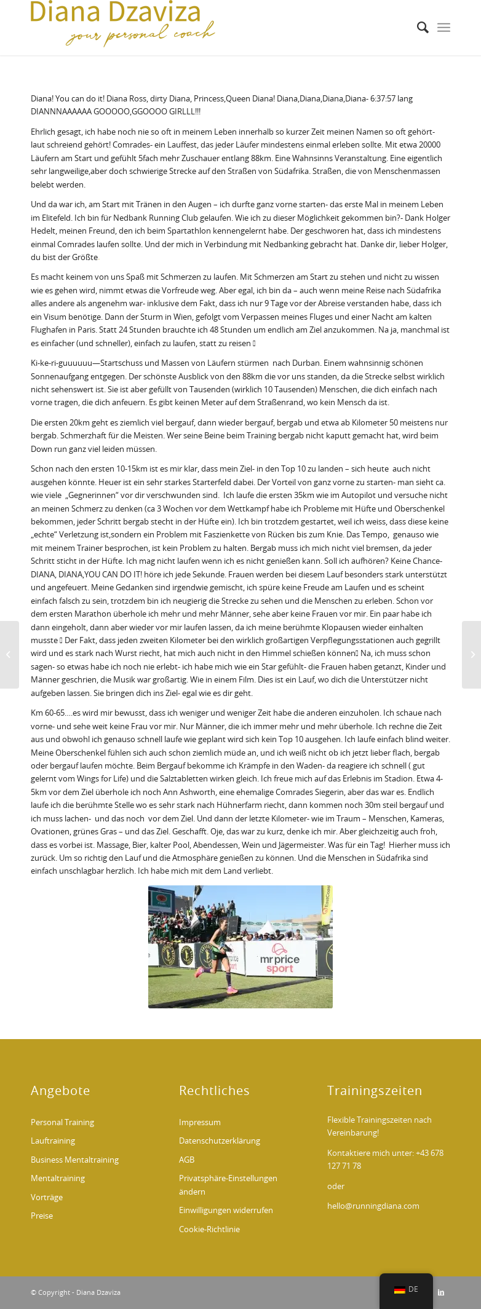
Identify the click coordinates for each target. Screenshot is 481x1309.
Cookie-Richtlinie (209, 1230)
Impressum (200, 1123)
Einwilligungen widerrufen (226, 1211)
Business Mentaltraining (75, 1161)
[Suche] (417, 27)
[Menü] (443, 27)
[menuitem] (417, 27)
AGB (186, 1161)
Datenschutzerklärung (219, 1141)
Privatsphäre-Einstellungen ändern (228, 1185)
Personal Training (62, 1123)
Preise (42, 1216)
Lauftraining (53, 1141)
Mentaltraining (58, 1179)
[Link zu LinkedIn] (441, 1292)
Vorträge (47, 1198)
